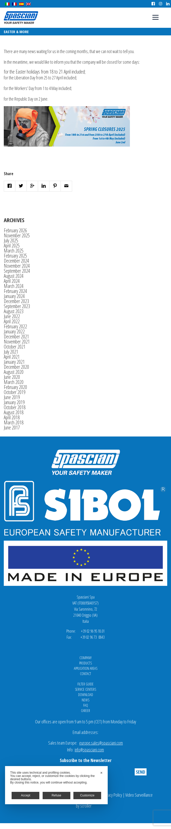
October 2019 (14, 392)
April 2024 (12, 281)
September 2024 (17, 270)
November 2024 (17, 265)
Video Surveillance (139, 795)
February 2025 (15, 255)
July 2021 (11, 351)
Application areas (85, 668)
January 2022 (14, 331)
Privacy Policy (112, 795)
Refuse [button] (56, 795)
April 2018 (12, 417)
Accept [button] (25, 795)
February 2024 (15, 291)
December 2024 (16, 260)
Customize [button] (87, 795)
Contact (85, 673)
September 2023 (17, 306)
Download (85, 694)
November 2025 (17, 235)
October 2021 (14, 346)
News (85, 700)
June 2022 (12, 316)
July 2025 (11, 240)
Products (85, 663)
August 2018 (13, 412)
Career (85, 710)
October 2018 (14, 407)
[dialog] (56, 785)
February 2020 (15, 387)
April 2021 (12, 356)
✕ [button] (101, 773)
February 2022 (15, 326)
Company (85, 657)
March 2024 (13, 286)
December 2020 (16, 366)
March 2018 (13, 422)
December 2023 (16, 301)
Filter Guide (85, 684)
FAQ (85, 705)
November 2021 (17, 341)
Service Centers (85, 689)
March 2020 (13, 382)
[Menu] (155, 17)
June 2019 (12, 397)
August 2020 (13, 372)
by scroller (84, 806)
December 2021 (16, 336)
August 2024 (13, 275)
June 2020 (12, 377)
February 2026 (15, 230)
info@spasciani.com (89, 750)
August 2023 (13, 311)
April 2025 (12, 245)
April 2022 (12, 321)
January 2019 (14, 402)
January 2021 (14, 361)
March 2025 (13, 250)
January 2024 (14, 296)
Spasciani (21, 17)
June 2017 (12, 427)
